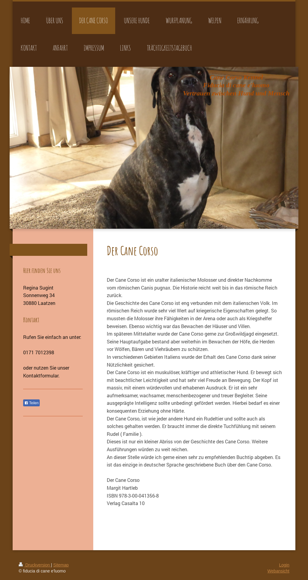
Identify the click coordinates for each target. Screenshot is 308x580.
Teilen (31, 403)
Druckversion (35, 565)
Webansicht (278, 571)
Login (284, 565)
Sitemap (61, 565)
